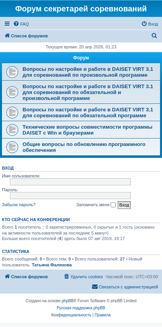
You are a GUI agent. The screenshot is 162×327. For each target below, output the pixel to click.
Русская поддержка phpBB (81, 308)
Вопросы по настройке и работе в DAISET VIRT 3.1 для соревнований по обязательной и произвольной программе (88, 92)
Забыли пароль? (19, 204)
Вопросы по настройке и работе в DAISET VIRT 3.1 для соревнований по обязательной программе (88, 112)
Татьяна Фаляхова (52, 264)
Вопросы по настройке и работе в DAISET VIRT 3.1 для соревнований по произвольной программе (88, 72)
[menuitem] (21, 24)
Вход (7, 168)
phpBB (67, 301)
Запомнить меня (96, 205)
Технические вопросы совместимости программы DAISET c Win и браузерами (88, 130)
